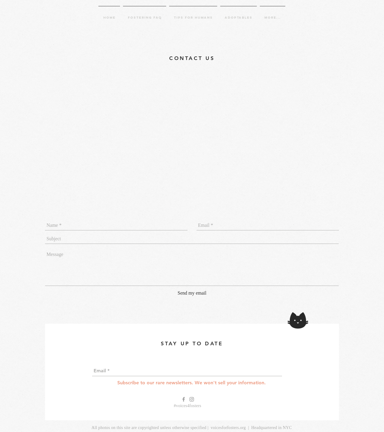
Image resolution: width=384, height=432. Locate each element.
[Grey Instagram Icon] (192, 399)
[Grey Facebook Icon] (184, 399)
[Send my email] (192, 293)
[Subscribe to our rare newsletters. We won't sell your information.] (191, 383)
